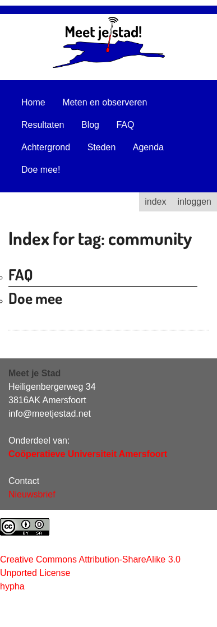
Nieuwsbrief (32, 494)
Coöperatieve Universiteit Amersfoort (87, 454)
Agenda (148, 147)
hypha (12, 586)
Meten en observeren (104, 102)
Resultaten (42, 125)
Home (33, 102)
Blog (90, 125)
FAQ (125, 125)
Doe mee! (40, 169)
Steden (101, 147)
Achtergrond (45, 147)
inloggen (195, 201)
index (155, 201)
